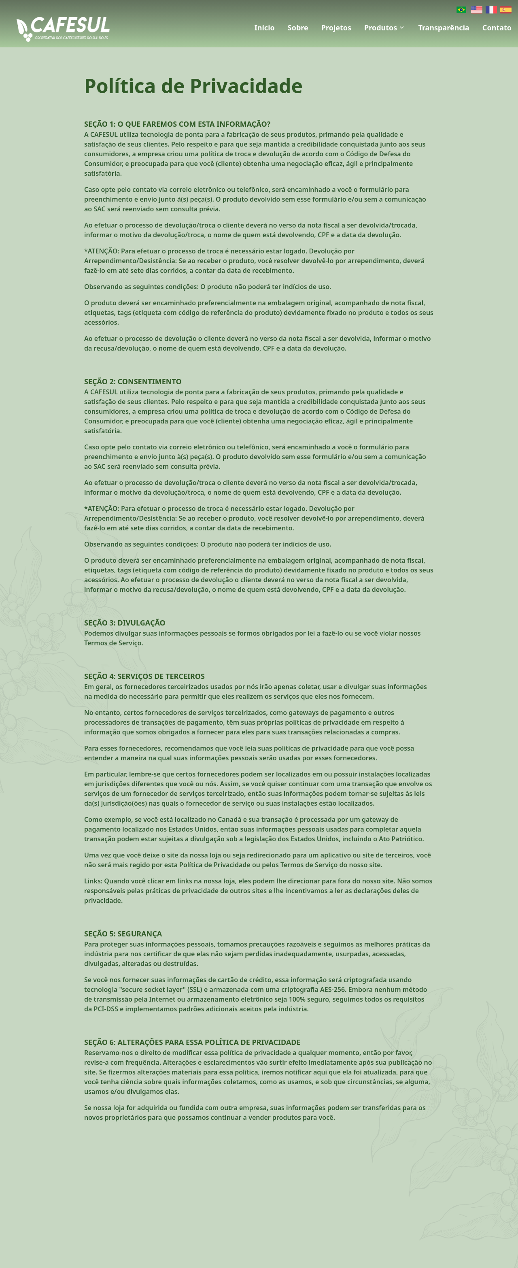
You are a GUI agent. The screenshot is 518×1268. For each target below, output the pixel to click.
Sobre (298, 27)
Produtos (384, 27)
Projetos (336, 27)
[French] (491, 9)
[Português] (461, 9)
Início (265, 27)
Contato (497, 27)
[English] (476, 9)
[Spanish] (506, 9)
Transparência (443, 27)
